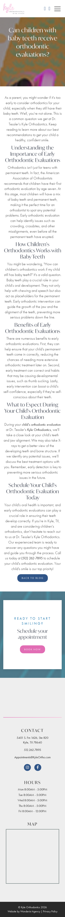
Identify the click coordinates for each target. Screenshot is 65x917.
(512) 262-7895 (32, 558)
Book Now (32, 649)
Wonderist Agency (30, 911)
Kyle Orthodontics (39, 429)
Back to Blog (33, 578)
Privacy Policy (50, 911)
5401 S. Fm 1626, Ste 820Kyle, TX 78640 (32, 740)
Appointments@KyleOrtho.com (32, 757)
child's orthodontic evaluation (41, 424)
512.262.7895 (32, 750)
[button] (57, 9)
